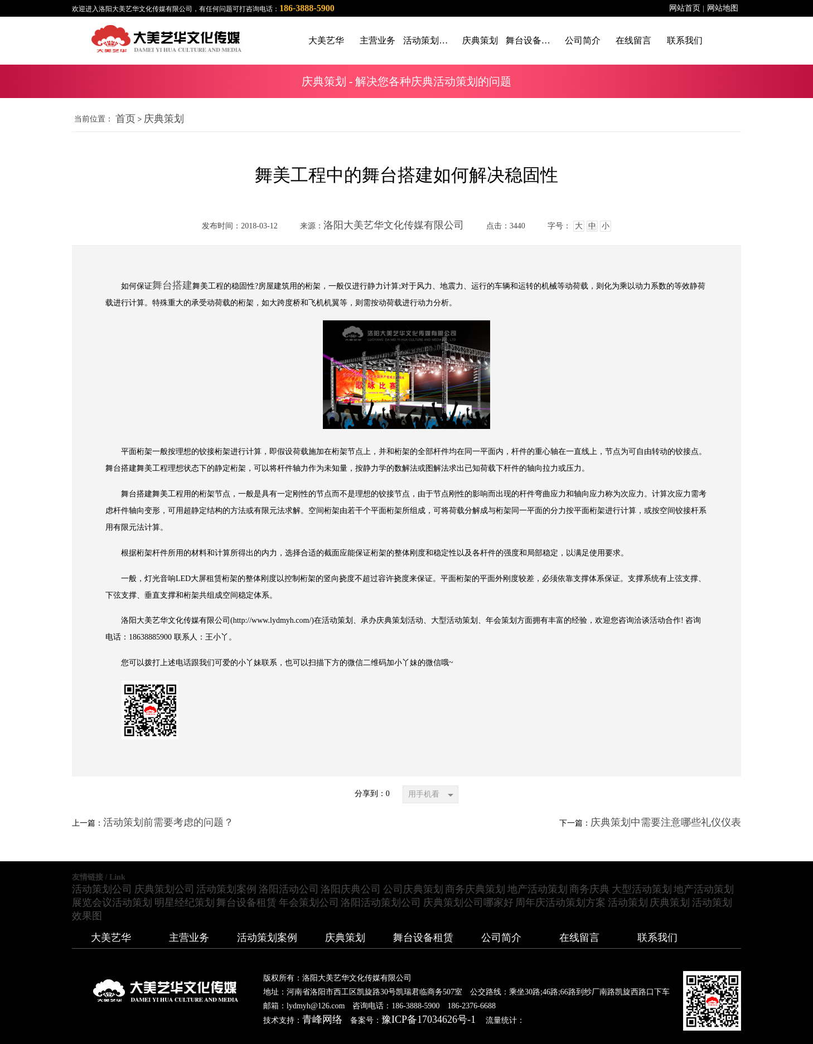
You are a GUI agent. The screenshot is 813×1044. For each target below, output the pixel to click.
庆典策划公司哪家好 (468, 902)
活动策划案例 (226, 889)
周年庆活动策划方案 (560, 902)
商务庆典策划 (475, 889)
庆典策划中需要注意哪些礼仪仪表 (666, 822)
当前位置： (93, 119)
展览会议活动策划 (112, 902)
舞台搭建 (172, 285)
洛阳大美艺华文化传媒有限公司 (393, 225)
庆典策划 (164, 118)
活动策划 (628, 902)
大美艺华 (111, 937)
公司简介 (501, 937)
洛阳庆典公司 (351, 889)
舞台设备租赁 (246, 902)
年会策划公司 (309, 902)
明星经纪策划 (184, 902)
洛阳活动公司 (289, 889)
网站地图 (722, 8)
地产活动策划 (537, 889)
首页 (125, 118)
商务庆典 (589, 889)
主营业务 (189, 937)
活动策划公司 (102, 889)
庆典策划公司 (164, 889)
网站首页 (684, 8)
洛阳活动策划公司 (381, 902)
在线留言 (579, 937)
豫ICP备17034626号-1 (428, 1019)
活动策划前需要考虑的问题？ (168, 822)
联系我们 (657, 937)
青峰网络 (322, 1019)
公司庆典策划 (413, 889)
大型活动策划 (642, 889)
